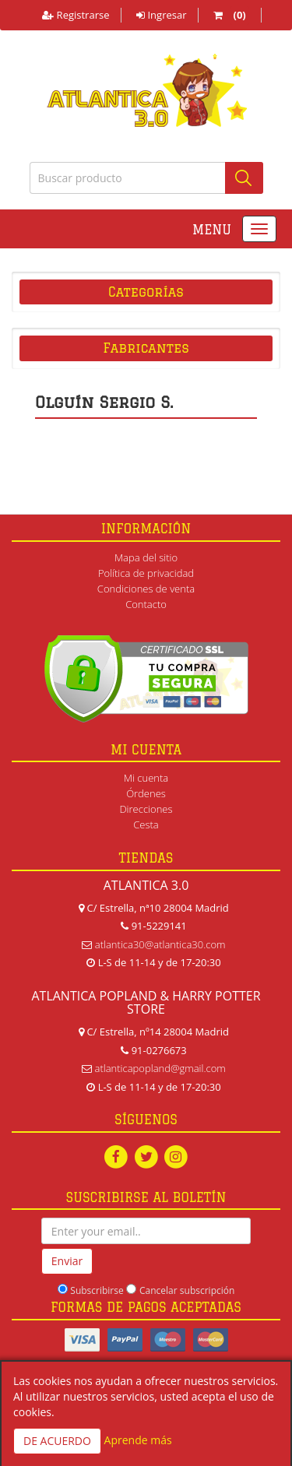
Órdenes (146, 793)
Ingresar (161, 15)
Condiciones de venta (146, 589)
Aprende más (138, 1440)
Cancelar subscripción (186, 1290)
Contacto (146, 604)
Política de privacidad (146, 573)
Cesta (146, 824)
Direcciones (145, 809)
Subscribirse (96, 1290)
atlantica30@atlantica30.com (160, 944)
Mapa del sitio (146, 557)
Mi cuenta (146, 778)
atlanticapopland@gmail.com (160, 1068)
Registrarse (75, 15)
